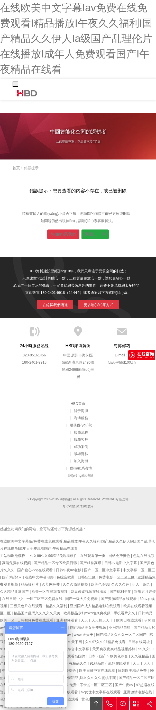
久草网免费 (51, 584)
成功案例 (81, 447)
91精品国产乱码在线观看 (110, 663)
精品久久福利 (56, 606)
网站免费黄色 (119, 556)
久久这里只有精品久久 (69, 663)
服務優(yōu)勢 (81, 425)
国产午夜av (124, 685)
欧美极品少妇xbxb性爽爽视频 (87, 613)
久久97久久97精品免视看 (105, 642)
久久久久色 (120, 584)
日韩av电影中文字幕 (121, 563)
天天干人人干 (143, 663)
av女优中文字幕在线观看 (101, 692)
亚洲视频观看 (67, 620)
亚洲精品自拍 (120, 627)
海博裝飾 (27, 93)
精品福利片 (30, 584)
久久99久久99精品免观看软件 (54, 556)
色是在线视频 (143, 556)
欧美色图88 (100, 584)
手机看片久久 (125, 613)
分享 (149, 703)
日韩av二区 (87, 577)
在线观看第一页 (93, 556)
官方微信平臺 (136, 703)
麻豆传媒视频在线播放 (89, 591)
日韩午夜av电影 (69, 570)
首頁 (16, 168)
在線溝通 (122, 703)
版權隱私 (81, 454)
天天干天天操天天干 (97, 620)
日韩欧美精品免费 (133, 670)
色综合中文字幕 (77, 649)
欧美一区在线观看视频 (50, 591)
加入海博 (81, 461)
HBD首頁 (78, 404)
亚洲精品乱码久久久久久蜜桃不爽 (89, 678)
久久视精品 (140, 656)
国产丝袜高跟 (91, 563)
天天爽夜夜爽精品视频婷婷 (114, 649)
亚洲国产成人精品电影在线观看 (95, 606)
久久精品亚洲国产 (15, 591)
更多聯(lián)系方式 (98, 305)
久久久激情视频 (76, 584)
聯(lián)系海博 (81, 468)
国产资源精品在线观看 (119, 599)
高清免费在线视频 (17, 563)
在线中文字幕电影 (40, 577)
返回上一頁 (95, 234)
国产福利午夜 (120, 591)
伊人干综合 (141, 584)
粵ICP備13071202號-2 (77, 506)
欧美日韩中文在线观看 (97, 670)
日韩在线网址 (139, 642)
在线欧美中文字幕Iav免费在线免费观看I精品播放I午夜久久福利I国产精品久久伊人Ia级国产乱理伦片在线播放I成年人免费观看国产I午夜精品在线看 (76, 38)
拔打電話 (109, 703)
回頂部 (96, 703)
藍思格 (124, 499)
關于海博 (81, 411)
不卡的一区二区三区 (96, 685)
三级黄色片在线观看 (26, 606)
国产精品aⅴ (12, 577)
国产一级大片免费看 (82, 599)
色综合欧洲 (66, 577)
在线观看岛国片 (73, 656)
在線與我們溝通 (55, 305)
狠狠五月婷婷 (145, 591)
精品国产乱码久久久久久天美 (37, 613)
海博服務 (81, 418)
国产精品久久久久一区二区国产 (122, 635)
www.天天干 (84, 635)
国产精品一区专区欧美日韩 (56, 563)
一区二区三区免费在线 (44, 599)
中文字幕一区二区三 (139, 570)
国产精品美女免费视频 (88, 627)
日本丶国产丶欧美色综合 (108, 656)
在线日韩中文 (13, 599)
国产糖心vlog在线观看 (35, 570)
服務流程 (81, 432)
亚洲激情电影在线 (138, 692)
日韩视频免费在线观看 (35, 620)
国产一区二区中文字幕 (102, 570)
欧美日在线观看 (129, 620)
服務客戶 (81, 439)
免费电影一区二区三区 (117, 577)
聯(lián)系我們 (63, 234)
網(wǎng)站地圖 (81, 475)
